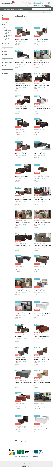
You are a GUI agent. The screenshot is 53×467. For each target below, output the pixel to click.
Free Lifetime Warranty (36, 5)
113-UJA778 (36, 341)
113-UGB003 (17, 273)
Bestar (35, 111)
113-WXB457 (36, 250)
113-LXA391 (17, 136)
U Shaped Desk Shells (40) (7, 39)
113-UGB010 (17, 432)
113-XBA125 (17, 158)
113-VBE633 (36, 387)
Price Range (6, 43)
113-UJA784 (36, 318)
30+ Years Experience (47, 6)
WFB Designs (18, 88)
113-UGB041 (36, 364)
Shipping (42, 12)
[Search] (49, 9)
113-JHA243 (17, 113)
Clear (5, 19)
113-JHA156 (17, 410)
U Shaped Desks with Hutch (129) (7, 29)
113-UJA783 (36, 273)
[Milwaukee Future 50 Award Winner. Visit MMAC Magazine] (27, 452)
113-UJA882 (36, 432)
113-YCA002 (17, 295)
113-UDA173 (17, 44)
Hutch (5, 65)
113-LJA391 (17, 204)
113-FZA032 (36, 113)
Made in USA (7, 57)
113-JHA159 (17, 250)
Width (5, 46)
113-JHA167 (36, 90)
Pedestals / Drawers (6, 72)
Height (5, 51)
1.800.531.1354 (39, 2)
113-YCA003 (17, 318)
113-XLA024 (36, 204)
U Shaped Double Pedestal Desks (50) (8, 36)
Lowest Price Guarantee (45, 5)
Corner (5, 59)
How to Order (47, 12)
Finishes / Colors (8, 62)
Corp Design (18, 66)
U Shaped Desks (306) (7, 26)
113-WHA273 (17, 67)
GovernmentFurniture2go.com (25, 456)
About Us (38, 12)
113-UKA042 (17, 387)
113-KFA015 (36, 295)
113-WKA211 (17, 90)
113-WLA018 (36, 67)
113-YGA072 (36, 181)
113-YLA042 (36, 44)
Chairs (8, 9)
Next (24, 24)
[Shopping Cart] (48, 4)
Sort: (16, 20)
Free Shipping (29, 5)
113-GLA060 (17, 181)
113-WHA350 (36, 158)
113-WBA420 (36, 410)
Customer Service (32, 12)
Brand (5, 73)
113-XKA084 (36, 227)
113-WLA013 (17, 227)
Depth (5, 48)
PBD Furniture (18, 43)
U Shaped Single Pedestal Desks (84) (8, 33)
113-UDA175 (36, 136)
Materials (6, 68)
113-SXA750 (17, 341)
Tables (12, 9)
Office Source (18, 294)
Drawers (6, 54)
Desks (4, 9)
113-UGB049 (17, 364)
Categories (6, 22)
